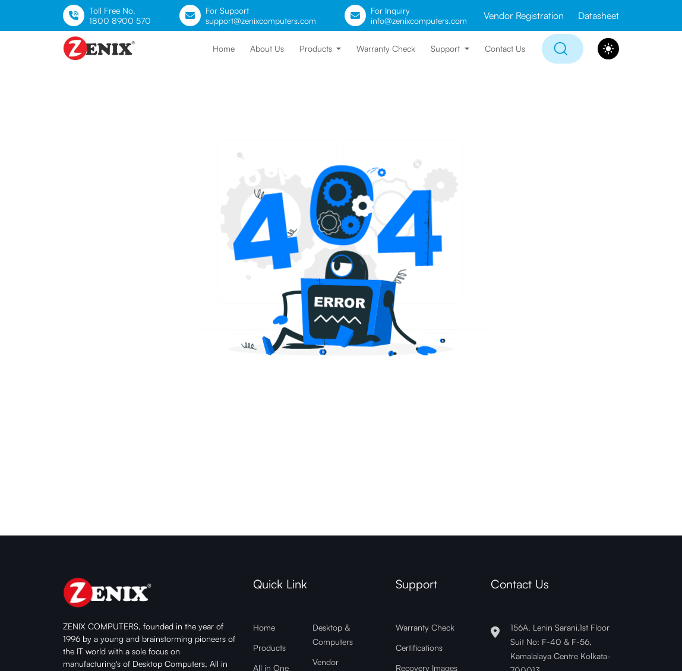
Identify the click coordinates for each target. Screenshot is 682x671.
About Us (267, 48)
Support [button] (446, 48)
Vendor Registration (524, 15)
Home (224, 48)
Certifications (419, 647)
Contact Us (505, 48)
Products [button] (316, 48)
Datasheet (598, 15)
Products (269, 647)
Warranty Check (385, 48)
